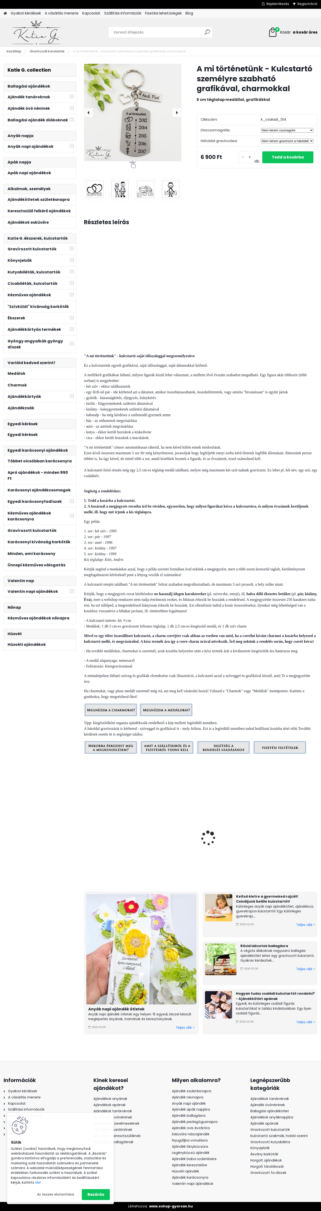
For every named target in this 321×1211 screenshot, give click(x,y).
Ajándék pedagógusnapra (195, 1121)
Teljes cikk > (185, 1027)
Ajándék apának (264, 1123)
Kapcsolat (91, 13)
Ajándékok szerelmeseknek (116, 1123)
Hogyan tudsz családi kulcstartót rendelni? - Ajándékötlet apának (275, 996)
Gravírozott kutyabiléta (270, 1142)
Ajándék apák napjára (191, 1109)
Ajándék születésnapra (191, 1091)
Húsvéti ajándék (185, 1171)
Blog (189, 13)
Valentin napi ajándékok (192, 1183)
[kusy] (246, 157)
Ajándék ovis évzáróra (191, 1128)
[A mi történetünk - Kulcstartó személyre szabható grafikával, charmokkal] (132, 112)
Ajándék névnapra (187, 1097)
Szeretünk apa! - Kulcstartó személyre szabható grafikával (166, 848)
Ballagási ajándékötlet (269, 1111)
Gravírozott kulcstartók (47, 51)
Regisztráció (307, 3)
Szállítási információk (122, 13)
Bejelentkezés (278, 3)
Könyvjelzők (260, 1148)
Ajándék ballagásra (188, 1115)
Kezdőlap (14, 51)
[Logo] (36, 32)
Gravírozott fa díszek (268, 1172)
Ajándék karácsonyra (190, 1177)
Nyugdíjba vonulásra (190, 1140)
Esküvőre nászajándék (190, 1134)
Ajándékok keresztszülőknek (117, 1135)
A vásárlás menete (61, 13)
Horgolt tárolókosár (267, 1166)
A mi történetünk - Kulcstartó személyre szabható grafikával (107, 848)
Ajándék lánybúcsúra (190, 1146)
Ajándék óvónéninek (267, 1104)
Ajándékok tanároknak (112, 1111)
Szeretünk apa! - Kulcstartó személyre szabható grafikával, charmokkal (285, 850)
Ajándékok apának (109, 1104)
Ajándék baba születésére (194, 1159)
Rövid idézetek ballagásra (264, 946)
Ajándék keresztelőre (189, 1165)
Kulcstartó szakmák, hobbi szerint (279, 1135)
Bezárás (96, 1194)
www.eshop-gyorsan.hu (171, 1206)
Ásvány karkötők (264, 1154)
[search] (207, 34)
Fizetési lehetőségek (163, 13)
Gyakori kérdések (26, 13)
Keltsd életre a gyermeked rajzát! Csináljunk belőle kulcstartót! (267, 899)
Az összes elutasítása (55, 1194)
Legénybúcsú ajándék (190, 1152)
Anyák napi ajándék (189, 1103)
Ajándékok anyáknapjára (271, 1117)
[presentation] (88, 112)
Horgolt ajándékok (266, 1160)
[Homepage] (5, 13)
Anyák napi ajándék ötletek (116, 1009)
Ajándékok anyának (110, 1098)
